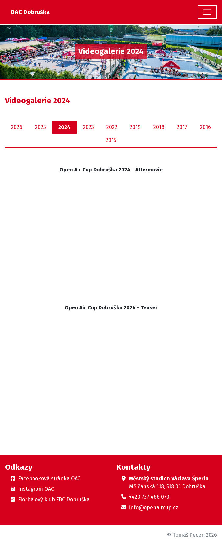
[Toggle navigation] (207, 12)
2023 (88, 127)
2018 (158, 127)
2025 (40, 127)
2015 (111, 140)
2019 (135, 127)
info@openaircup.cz (153, 507)
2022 (111, 127)
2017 (182, 127)
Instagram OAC (36, 489)
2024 (64, 127)
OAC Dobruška (30, 12)
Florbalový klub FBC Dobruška (54, 499)
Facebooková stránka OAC (49, 478)
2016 (205, 127)
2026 (16, 127)
